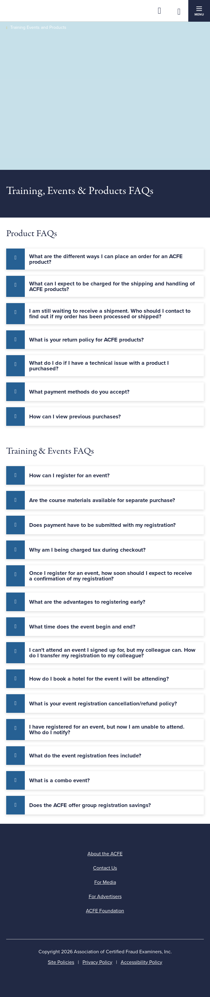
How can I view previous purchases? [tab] (75, 416)
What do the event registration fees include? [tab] (85, 755)
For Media (105, 882)
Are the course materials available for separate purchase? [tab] (102, 500)
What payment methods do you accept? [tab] (79, 391)
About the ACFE (105, 854)
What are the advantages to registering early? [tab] (87, 601)
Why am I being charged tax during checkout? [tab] (87, 549)
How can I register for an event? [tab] (69, 475)
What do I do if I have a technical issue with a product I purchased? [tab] (99, 366)
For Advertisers (105, 896)
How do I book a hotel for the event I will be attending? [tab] (99, 678)
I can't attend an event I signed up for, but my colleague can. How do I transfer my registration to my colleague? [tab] (112, 652)
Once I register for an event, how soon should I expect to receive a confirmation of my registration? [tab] (110, 576)
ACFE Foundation (105, 911)
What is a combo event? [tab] (59, 780)
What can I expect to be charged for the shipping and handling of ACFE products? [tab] (112, 286)
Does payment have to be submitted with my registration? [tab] (102, 525)
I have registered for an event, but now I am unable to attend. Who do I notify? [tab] (107, 729)
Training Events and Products (38, 27)
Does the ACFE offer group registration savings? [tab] (90, 805)
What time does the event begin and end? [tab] (82, 626)
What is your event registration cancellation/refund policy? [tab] (103, 703)
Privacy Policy (97, 962)
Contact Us (105, 868)
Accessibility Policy (141, 962)
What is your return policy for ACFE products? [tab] (86, 339)
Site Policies (61, 962)
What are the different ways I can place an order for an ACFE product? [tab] (106, 259)
